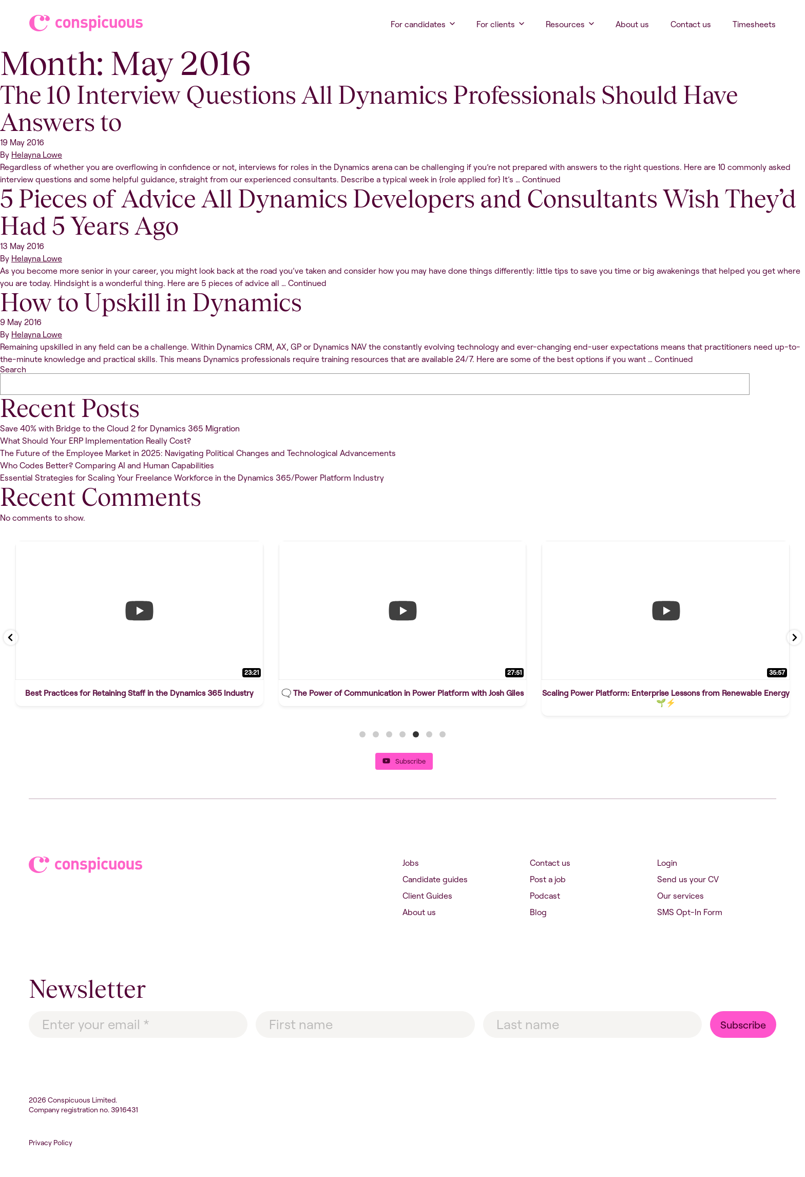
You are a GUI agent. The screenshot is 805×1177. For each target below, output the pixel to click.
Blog (538, 912)
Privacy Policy (50, 1142)
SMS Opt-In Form (689, 912)
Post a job (548, 879)
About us (632, 24)
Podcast (545, 895)
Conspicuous (76, 23)
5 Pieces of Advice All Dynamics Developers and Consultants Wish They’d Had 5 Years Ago (398, 212)
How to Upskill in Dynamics (151, 302)
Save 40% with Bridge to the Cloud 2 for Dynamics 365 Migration (120, 428)
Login (667, 863)
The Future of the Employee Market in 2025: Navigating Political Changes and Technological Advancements (198, 453)
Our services (680, 895)
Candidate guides (435, 879)
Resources (565, 24)
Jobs (410, 863)
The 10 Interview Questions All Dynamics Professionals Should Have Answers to (369, 109)
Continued (541, 179)
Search (13, 369)
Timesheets (754, 24)
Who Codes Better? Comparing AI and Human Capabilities (107, 465)
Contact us (690, 24)
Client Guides (427, 895)
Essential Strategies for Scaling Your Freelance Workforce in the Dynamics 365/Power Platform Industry (192, 477)
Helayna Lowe (36, 154)
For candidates (418, 24)
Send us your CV (688, 879)
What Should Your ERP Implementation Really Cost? (95, 440)
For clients (495, 24)
